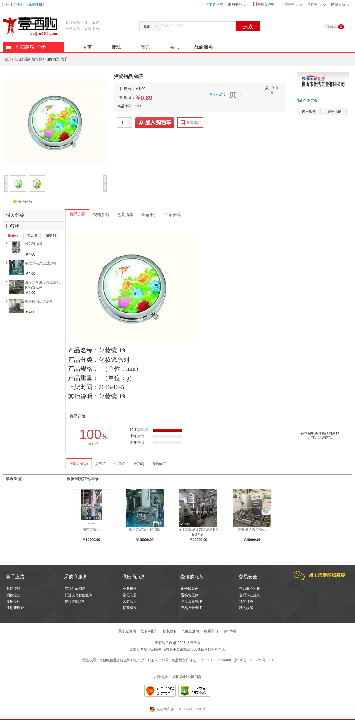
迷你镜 (37, 59)
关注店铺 (334, 111)
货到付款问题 (75, 589)
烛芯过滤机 (33, 244)
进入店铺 (309, 111)
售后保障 (173, 214)
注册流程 (13, 602)
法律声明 (230, 631)
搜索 (248, 26)
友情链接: (161, 677)
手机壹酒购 (264, 4)
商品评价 (149, 214)
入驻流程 (130, 602)
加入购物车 (155, 122)
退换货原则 (189, 595)
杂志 (174, 47)
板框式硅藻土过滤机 (40, 263)
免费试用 (190, 122)
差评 (138, 464)
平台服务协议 (249, 589)
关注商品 (22, 201)
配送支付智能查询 (79, 595)
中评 (119, 464)
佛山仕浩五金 (307, 101)
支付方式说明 (75, 602)
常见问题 (130, 595)
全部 (146, 26)
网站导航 (338, 4)
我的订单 (246, 602)
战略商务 (203, 47)
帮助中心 (314, 4)
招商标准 (130, 608)
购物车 (334, 26)
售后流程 (13, 589)
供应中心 (290, 4)
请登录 (18, 4)
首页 (214, 4)
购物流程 (13, 595)
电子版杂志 (189, 589)
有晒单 (159, 464)
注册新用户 (15, 608)
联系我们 (211, 631)
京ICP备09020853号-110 (253, 660)
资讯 (145, 47)
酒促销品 (22, 59)
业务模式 (130, 589)
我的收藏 (246, 608)
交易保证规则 (249, 595)
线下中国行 (149, 631)
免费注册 (35, 4)
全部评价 (79, 464)
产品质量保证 (191, 608)
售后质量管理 (191, 602)
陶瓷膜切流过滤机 (39, 301)
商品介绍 (77, 214)
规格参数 (101, 214)
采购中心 (235, 4)
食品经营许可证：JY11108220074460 (201, 660)
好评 (101, 464)
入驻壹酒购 (190, 631)
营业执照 (89, 660)
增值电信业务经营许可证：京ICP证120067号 (134, 660)
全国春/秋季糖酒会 (187, 677)
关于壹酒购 (127, 631)
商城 (116, 47)
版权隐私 (170, 631)
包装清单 (125, 214)
